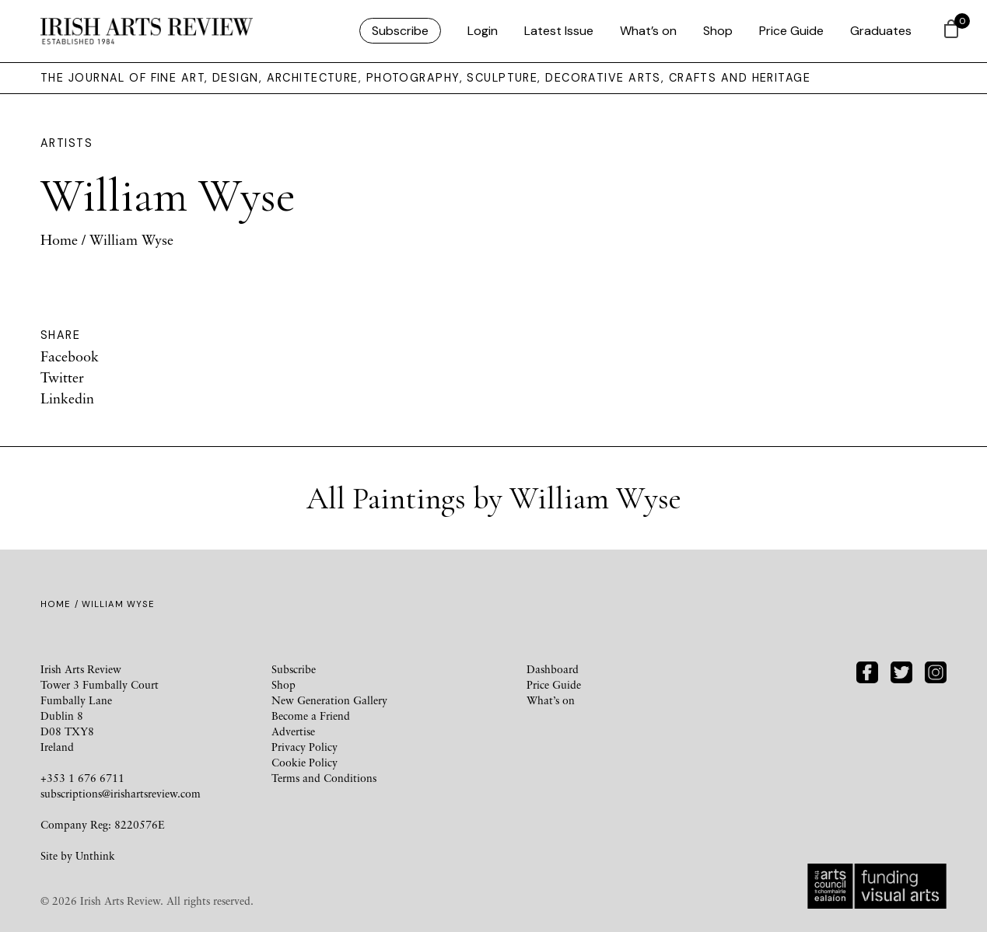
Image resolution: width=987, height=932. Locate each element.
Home (59, 239)
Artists (66, 143)
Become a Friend (310, 715)
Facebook (69, 356)
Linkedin (67, 398)
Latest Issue (558, 31)
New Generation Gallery (329, 700)
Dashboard (553, 668)
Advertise (293, 731)
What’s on (648, 31)
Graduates (881, 31)
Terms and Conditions (323, 777)
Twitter (62, 377)
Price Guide (791, 31)
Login (482, 31)
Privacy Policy (304, 746)
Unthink (95, 855)
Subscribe (400, 31)
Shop (718, 31)
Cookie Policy (304, 762)
